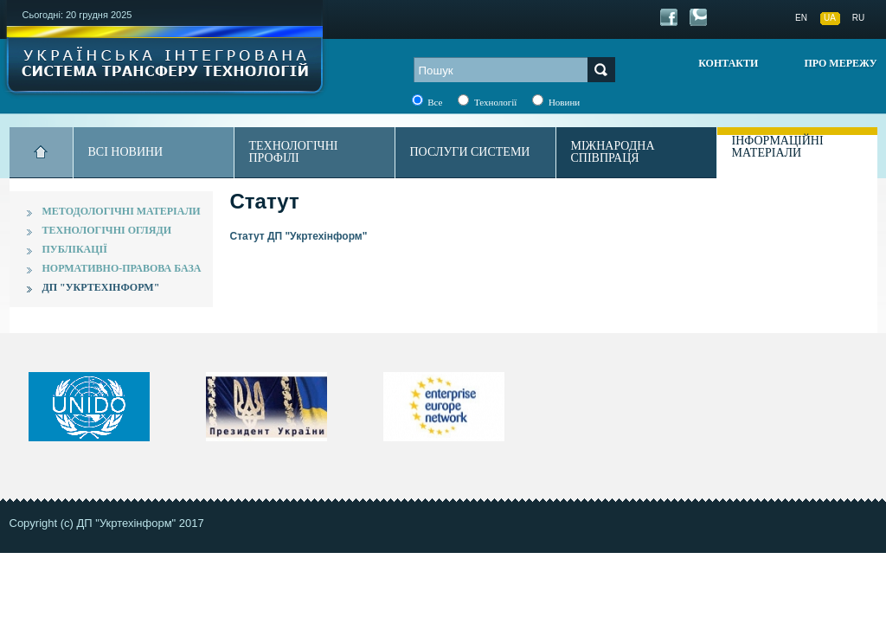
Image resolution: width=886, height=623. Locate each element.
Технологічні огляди (107, 230)
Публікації (74, 249)
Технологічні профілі (293, 151)
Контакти (728, 63)
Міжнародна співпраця (613, 151)
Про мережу (840, 63)
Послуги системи (470, 151)
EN (801, 17)
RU (858, 17)
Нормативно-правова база (122, 268)
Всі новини (126, 151)
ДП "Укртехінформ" (101, 287)
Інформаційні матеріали (778, 146)
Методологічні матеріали (121, 211)
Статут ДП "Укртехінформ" (299, 236)
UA (830, 17)
